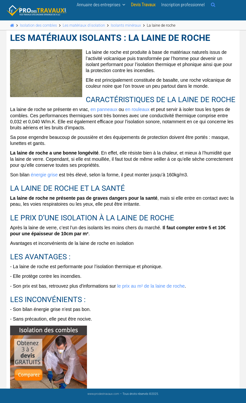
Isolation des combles (38, 25)
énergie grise (44, 174)
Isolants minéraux (126, 25)
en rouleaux (137, 109)
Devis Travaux (143, 4)
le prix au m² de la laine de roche (151, 286)
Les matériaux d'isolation (84, 25)
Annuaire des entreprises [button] (101, 4)
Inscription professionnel (183, 4)
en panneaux (104, 109)
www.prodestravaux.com (103, 394)
